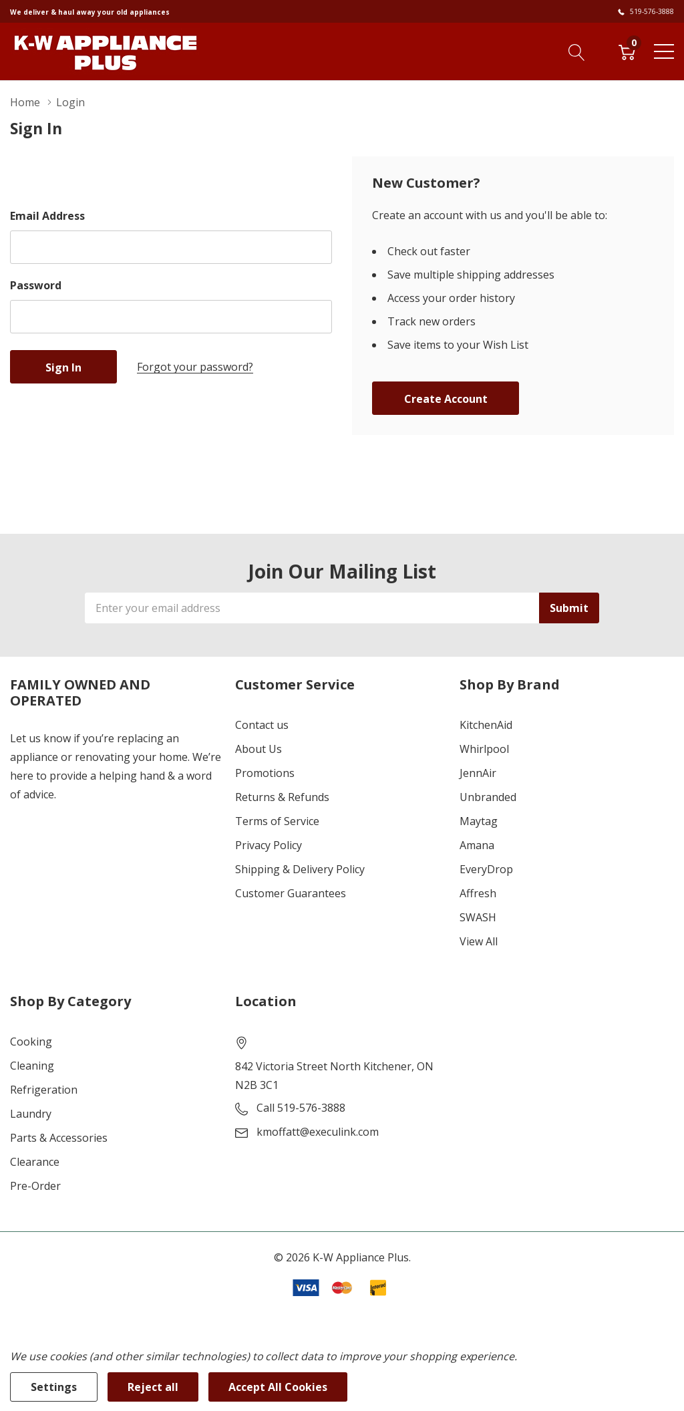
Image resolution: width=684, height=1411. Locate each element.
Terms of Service (277, 821)
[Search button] (576, 50)
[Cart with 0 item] (627, 50)
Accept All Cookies (277, 1387)
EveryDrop (486, 869)
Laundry (30, 1113)
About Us (258, 749)
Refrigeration (43, 1089)
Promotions (265, 773)
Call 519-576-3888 (300, 1107)
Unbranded (488, 797)
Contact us (262, 725)
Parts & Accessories (59, 1137)
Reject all (153, 1387)
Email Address (47, 215)
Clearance (34, 1161)
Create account (446, 398)
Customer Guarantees (290, 893)
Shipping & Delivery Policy (300, 869)
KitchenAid (486, 725)
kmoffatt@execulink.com (317, 1131)
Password (35, 285)
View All (479, 941)
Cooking (31, 1041)
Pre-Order (35, 1186)
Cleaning (32, 1065)
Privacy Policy (268, 845)
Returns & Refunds (282, 797)
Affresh (478, 893)
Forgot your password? (195, 366)
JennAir (478, 773)
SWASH (478, 917)
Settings (54, 1387)
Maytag (479, 821)
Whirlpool (484, 749)
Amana (477, 845)
